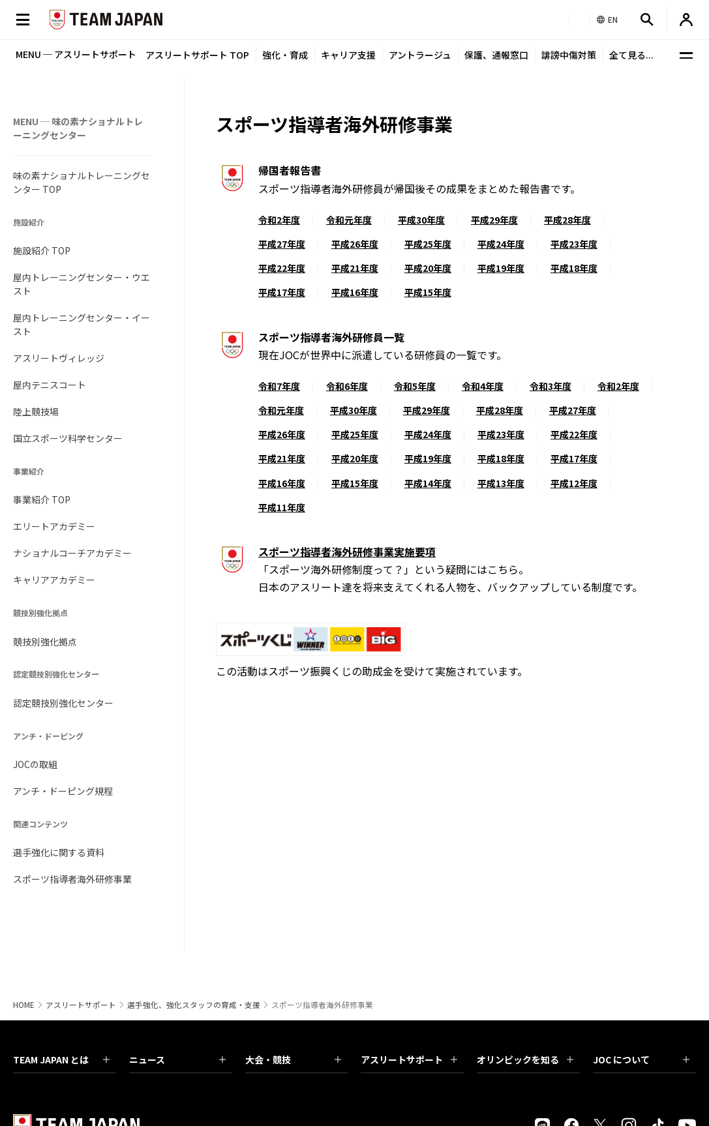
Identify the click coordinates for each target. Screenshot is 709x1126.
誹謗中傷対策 (568, 54)
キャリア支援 (348, 54)
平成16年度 (354, 292)
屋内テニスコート (49, 384)
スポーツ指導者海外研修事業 (72, 878)
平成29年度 (494, 219)
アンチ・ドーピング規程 (63, 790)
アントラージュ (420, 54)
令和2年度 (279, 219)
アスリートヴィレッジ (58, 357)
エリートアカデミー (54, 526)
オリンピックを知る (525, 1059)
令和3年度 (550, 386)
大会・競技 (293, 1059)
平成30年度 (421, 219)
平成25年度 (427, 243)
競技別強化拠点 (45, 641)
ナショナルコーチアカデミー (72, 552)
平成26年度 (354, 243)
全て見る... (631, 54)
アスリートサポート (81, 1005)
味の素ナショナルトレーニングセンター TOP (81, 182)
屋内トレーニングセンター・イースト (81, 324)
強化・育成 (285, 54)
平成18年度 (574, 267)
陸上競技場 (36, 411)
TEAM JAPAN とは (61, 1059)
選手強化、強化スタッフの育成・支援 (193, 1005)
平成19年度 (500, 267)
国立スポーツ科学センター (68, 438)
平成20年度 (427, 267)
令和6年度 (347, 386)
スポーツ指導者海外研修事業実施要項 (347, 551)
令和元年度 (349, 219)
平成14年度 (427, 483)
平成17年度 (281, 292)
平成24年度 (500, 243)
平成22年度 (281, 267)
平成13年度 (500, 483)
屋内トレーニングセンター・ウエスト (81, 284)
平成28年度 (567, 219)
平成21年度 (354, 267)
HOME (24, 1005)
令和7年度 (279, 386)
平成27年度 (281, 243)
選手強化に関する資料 (58, 852)
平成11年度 (281, 507)
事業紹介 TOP (41, 499)
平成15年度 (427, 292)
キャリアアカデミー (54, 579)
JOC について (641, 1059)
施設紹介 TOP (41, 250)
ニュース (177, 1059)
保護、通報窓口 (496, 54)
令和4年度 (483, 386)
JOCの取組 (35, 764)
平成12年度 (574, 483)
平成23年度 (574, 243)
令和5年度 (415, 386)
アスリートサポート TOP (197, 54)
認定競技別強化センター (63, 702)
